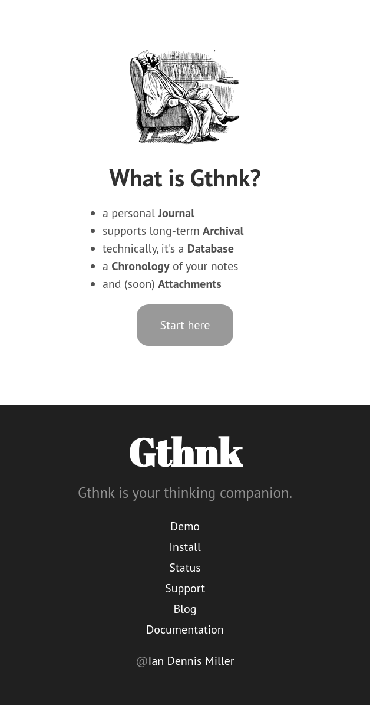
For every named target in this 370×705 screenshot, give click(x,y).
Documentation (184, 629)
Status (184, 567)
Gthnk (185, 452)
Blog (185, 609)
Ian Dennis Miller (191, 660)
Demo (185, 526)
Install (185, 547)
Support (185, 588)
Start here (185, 325)
